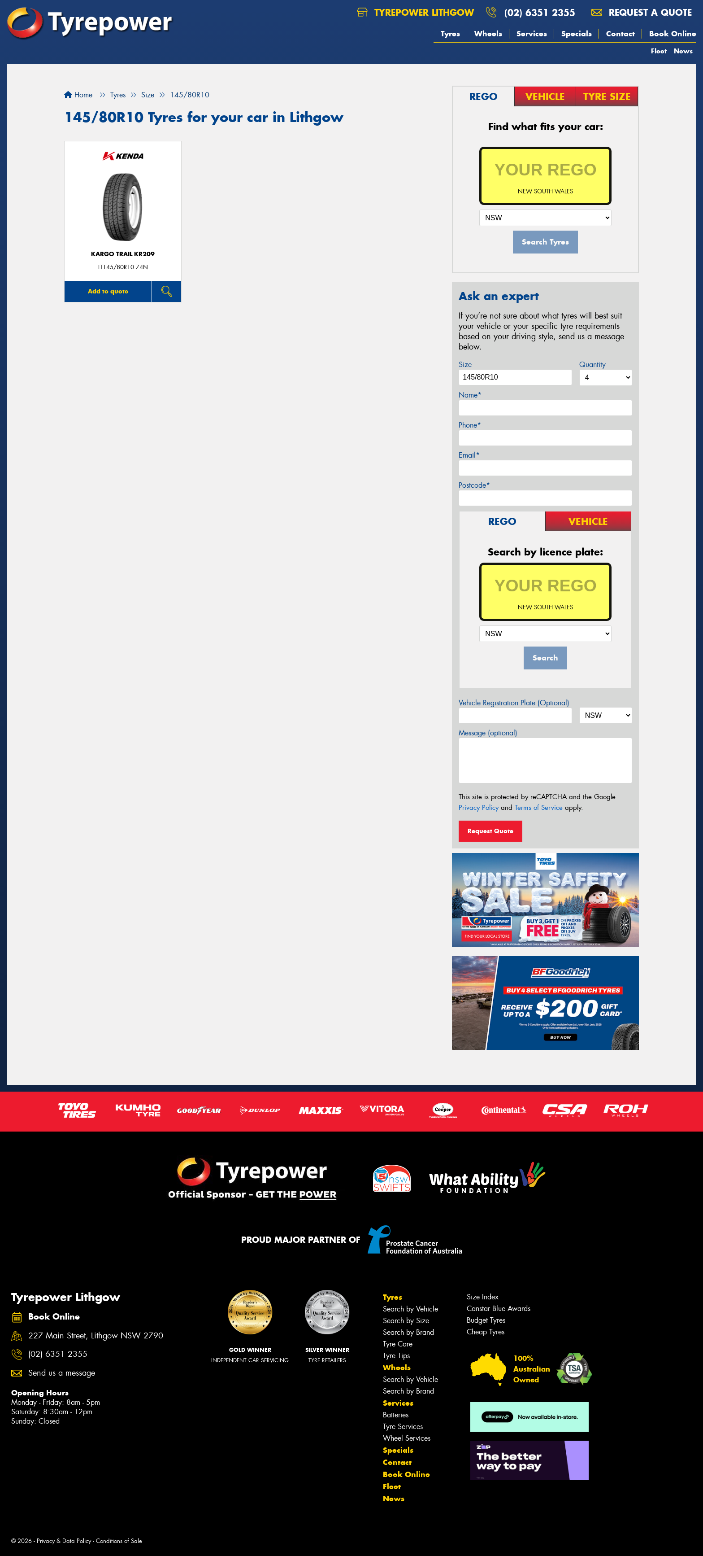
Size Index (483, 1297)
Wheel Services (406, 1438)
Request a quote (641, 12)
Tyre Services (403, 1426)
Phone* (470, 425)
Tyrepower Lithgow (415, 12)
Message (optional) (488, 733)
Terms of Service (539, 807)
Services (531, 34)
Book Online (672, 34)
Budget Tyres (486, 1320)
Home (78, 95)
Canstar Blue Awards (498, 1308)
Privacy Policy (479, 807)
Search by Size (406, 1320)
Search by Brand (408, 1332)
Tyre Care (397, 1344)
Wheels (488, 34)
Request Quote (490, 831)
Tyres (450, 34)
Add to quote (108, 291)
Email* (469, 455)
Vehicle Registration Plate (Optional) (514, 703)
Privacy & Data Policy (64, 1541)
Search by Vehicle (410, 1309)
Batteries (395, 1415)
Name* (470, 395)
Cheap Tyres (485, 1332)
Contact (620, 34)
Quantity (592, 364)
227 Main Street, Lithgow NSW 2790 (95, 1336)
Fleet (659, 51)
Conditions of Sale (119, 1541)
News (683, 51)
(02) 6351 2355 (539, 12)
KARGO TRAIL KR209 (123, 254)
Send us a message (61, 1373)
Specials (576, 34)
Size (465, 364)
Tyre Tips (396, 1355)
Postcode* (474, 485)
